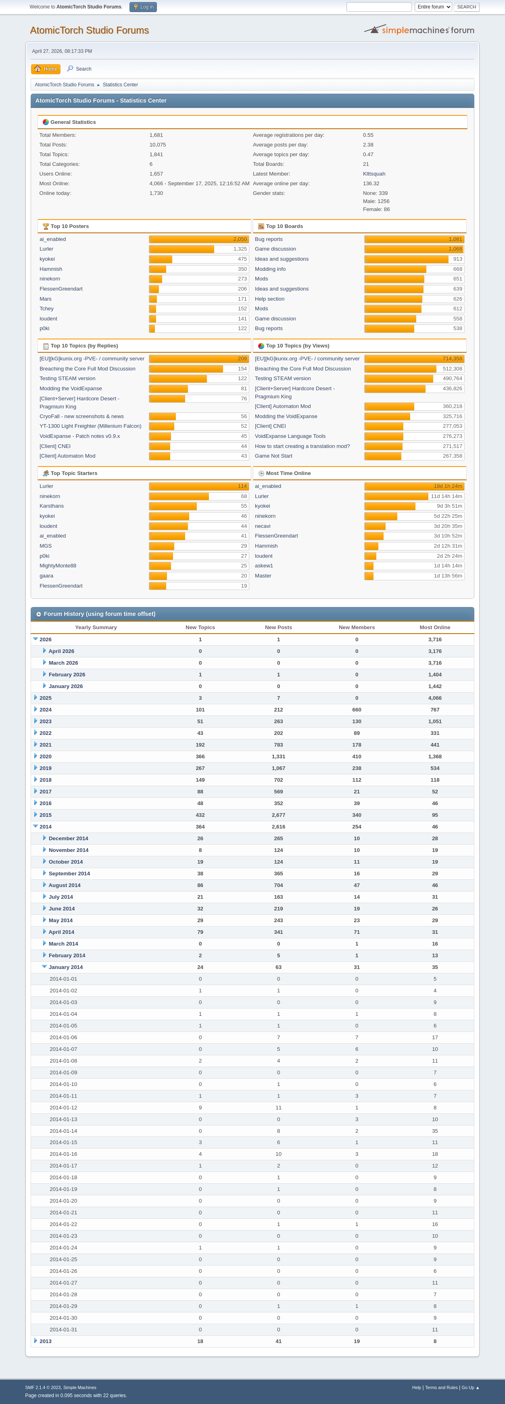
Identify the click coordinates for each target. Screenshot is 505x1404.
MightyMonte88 (58, 566)
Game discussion (275, 249)
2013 (46, 1341)
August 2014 (64, 885)
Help (416, 1387)
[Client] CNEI (55, 446)
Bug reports (269, 239)
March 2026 (63, 663)
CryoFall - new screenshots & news (82, 416)
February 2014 (67, 955)
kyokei (47, 259)
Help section (269, 299)
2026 (46, 639)
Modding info (270, 269)
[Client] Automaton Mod (68, 456)
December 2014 (68, 838)
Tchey (47, 308)
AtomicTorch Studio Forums (89, 30)
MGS (46, 546)
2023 (46, 721)
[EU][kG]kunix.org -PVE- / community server (92, 359)
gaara (46, 576)
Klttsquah (374, 174)
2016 (46, 803)
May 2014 (61, 920)
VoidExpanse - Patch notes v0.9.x (80, 436)
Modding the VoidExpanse (71, 388)
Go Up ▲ (471, 1387)
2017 (46, 792)
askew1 (264, 566)
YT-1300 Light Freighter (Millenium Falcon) (91, 426)
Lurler (46, 249)
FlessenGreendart (61, 289)
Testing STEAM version (68, 378)
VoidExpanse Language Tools (290, 436)
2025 (46, 698)
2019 (46, 768)
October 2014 (66, 862)
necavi (263, 526)
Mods (261, 279)
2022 (46, 733)
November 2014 (69, 850)
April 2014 (61, 932)
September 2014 (69, 873)
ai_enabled (53, 239)
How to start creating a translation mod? (302, 446)
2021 (46, 745)
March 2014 (63, 944)
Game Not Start (273, 456)
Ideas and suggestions (282, 259)
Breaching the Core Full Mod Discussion (88, 369)
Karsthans (52, 506)
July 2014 (61, 897)
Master (263, 576)
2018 (46, 780)
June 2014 (62, 909)
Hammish (51, 269)
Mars (46, 299)
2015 (46, 815)
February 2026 (67, 675)
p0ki (44, 328)
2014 (46, 827)
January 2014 (66, 967)
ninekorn (50, 279)
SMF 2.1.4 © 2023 (43, 1387)
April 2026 (61, 651)
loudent (48, 319)
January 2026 (66, 686)
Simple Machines (79, 1387)
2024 (46, 710)
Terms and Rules (441, 1387)
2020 (46, 756)
